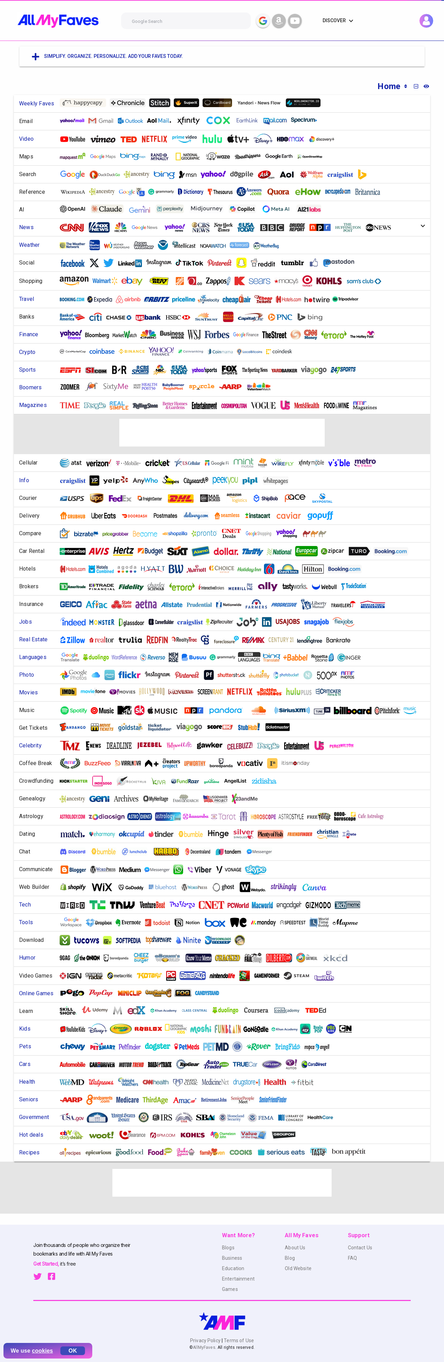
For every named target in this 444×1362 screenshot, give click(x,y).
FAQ (352, 1258)
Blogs (228, 1247)
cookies (42, 1351)
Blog (290, 1258)
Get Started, (46, 1264)
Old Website (298, 1268)
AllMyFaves (204, 1347)
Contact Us (360, 1247)
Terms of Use (238, 1340)
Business (232, 1258)
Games (230, 1289)
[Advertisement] (222, 432)
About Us (295, 1247)
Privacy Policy (206, 1340)
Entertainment (238, 1279)
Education (233, 1268)
